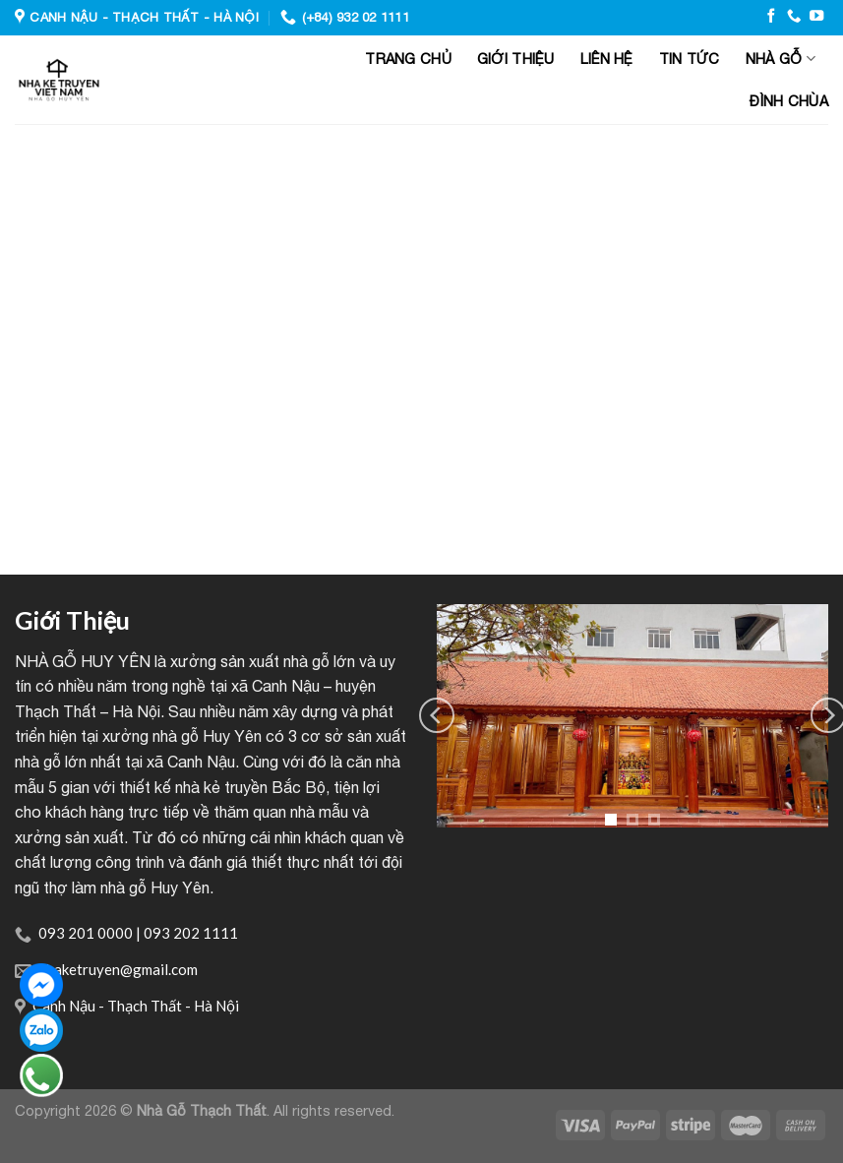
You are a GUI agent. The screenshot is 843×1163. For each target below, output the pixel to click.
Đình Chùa (789, 100)
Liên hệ (606, 58)
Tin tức (689, 58)
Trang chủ (408, 58)
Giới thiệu (516, 58)
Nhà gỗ (780, 58)
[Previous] (436, 715)
